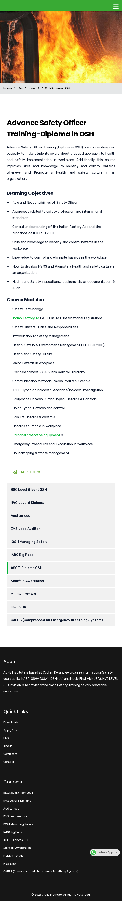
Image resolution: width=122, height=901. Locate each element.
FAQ (6, 738)
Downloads (11, 722)
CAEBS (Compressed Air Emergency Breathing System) (57, 620)
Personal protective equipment (36, 435)
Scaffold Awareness (27, 581)
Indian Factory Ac (26, 318)
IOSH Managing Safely (29, 542)
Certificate (10, 754)
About (7, 746)
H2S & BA (18, 607)
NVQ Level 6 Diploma (27, 503)
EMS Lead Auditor (25, 529)
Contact (8, 761)
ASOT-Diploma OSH (26, 568)
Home (7, 88)
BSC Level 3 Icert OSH (29, 490)
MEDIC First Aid (23, 594)
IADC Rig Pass (22, 555)
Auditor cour (21, 516)
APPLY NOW (26, 472)
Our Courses (27, 88)
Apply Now (10, 730)
